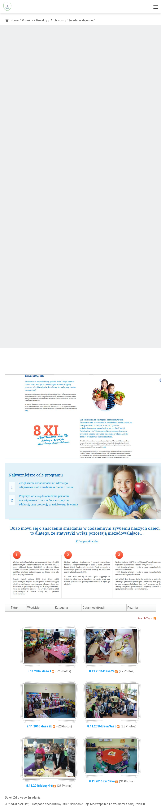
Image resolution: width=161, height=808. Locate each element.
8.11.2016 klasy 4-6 (39, 785)
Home (12, 20)
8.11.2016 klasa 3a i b (101, 726)
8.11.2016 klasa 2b (39, 726)
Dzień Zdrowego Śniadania (22, 797)
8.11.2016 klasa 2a (101, 671)
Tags (149, 618)
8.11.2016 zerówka (102, 781)
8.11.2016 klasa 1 (39, 671)
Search (142, 618)
